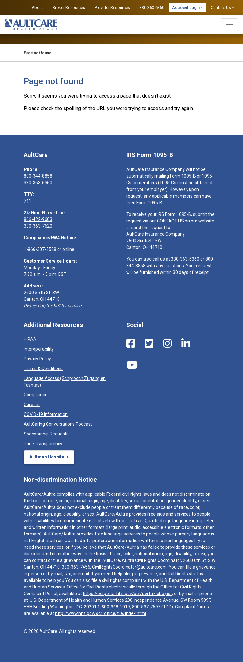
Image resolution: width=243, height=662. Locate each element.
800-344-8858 (38, 176)
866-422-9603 (38, 219)
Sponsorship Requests (46, 433)
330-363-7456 (76, 567)
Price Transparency (43, 443)
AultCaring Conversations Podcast (58, 424)
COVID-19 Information (46, 414)
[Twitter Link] (149, 343)
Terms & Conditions (43, 368)
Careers (32, 404)
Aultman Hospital (47, 456)
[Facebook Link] (130, 343)
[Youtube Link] (132, 365)
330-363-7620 (38, 225)
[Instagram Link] (167, 343)
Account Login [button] (186, 7)
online (68, 249)
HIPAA (30, 339)
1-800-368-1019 (113, 606)
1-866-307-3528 (40, 249)
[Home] (31, 25)
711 (27, 201)
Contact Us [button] (221, 7)
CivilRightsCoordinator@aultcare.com (129, 567)
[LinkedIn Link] (185, 343)
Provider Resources (112, 7)
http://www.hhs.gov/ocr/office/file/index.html (100, 613)
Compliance (35, 394)
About (37, 7)
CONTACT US (170, 220)
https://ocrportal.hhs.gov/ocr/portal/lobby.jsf (127, 593)
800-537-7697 (146, 606)
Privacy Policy (37, 358)
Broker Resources (69, 7)
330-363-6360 (152, 7)
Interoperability (39, 349)
